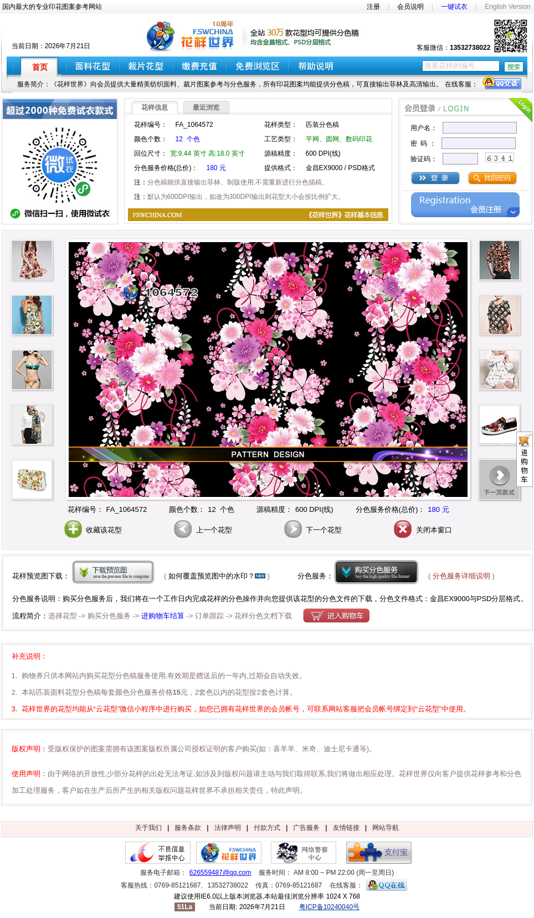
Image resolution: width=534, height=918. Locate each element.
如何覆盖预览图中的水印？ (211, 576)
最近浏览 (206, 107)
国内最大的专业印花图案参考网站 (52, 7)
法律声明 (227, 828)
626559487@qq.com (220, 872)
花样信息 (154, 107)
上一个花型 (202, 530)
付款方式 (267, 828)
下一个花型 (312, 530)
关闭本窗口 (422, 530)
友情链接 (346, 828)
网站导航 (385, 828)
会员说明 (410, 7)
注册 (373, 7)
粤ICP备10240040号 (329, 907)
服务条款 (187, 828)
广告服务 (306, 828)
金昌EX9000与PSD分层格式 (475, 598)
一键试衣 (454, 7)
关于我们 (148, 828)
